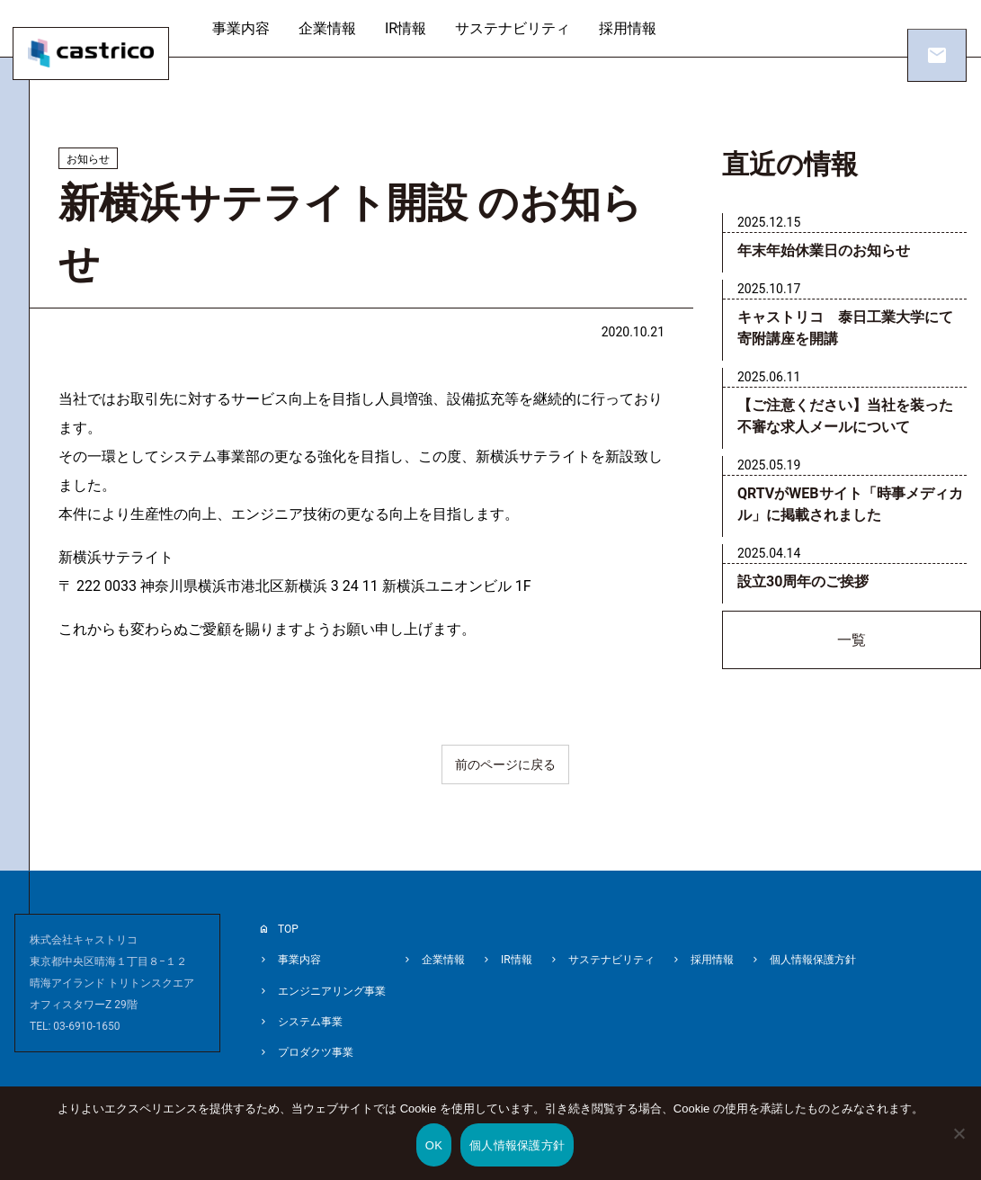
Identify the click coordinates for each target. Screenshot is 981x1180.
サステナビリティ (529, 28)
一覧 (851, 642)
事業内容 (258, 28)
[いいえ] (959, 1145)
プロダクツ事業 (315, 1043)
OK (433, 1145)
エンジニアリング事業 (332, 985)
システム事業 (310, 1014)
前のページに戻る (505, 764)
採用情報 (644, 28)
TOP (288, 928)
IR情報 (422, 28)
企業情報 (344, 28)
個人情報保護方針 (813, 957)
